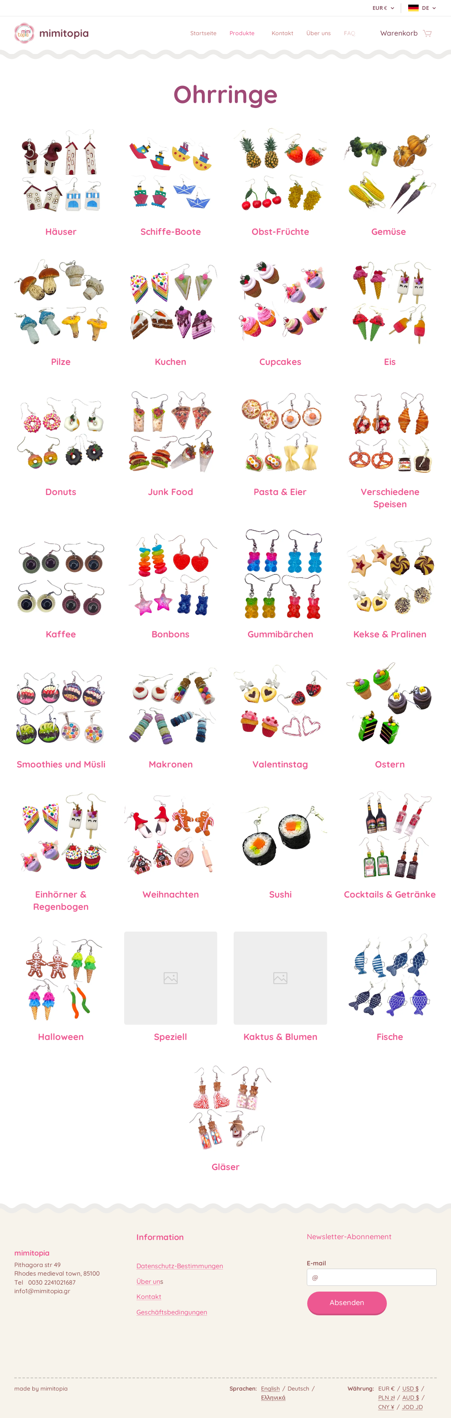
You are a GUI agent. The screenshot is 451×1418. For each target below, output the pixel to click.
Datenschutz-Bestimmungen (179, 1266)
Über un (148, 1281)
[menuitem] (185, 33)
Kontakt (148, 1296)
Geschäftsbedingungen (171, 1312)
